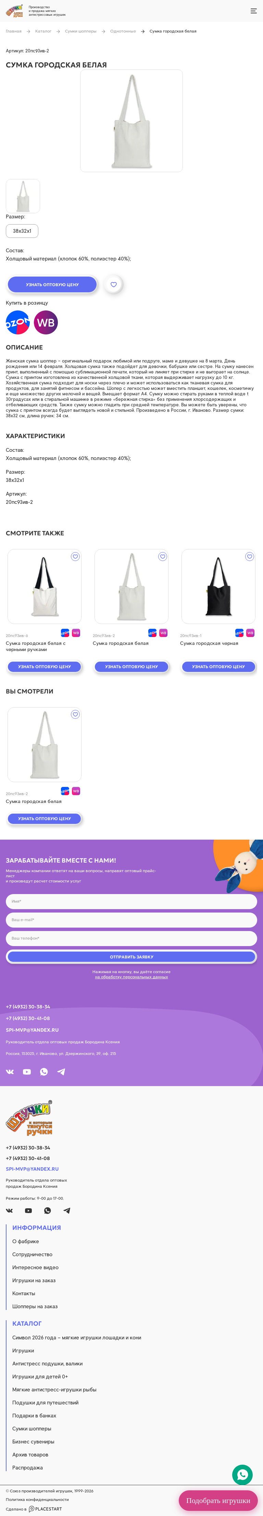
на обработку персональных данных (131, 976)
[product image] (131, 120)
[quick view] (44, 586)
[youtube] (27, 1072)
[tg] (61, 1072)
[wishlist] (75, 556)
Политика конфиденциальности (37, 1499)
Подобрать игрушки (218, 1500)
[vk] (10, 1072)
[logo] (131, 1118)
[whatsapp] (44, 1072)
